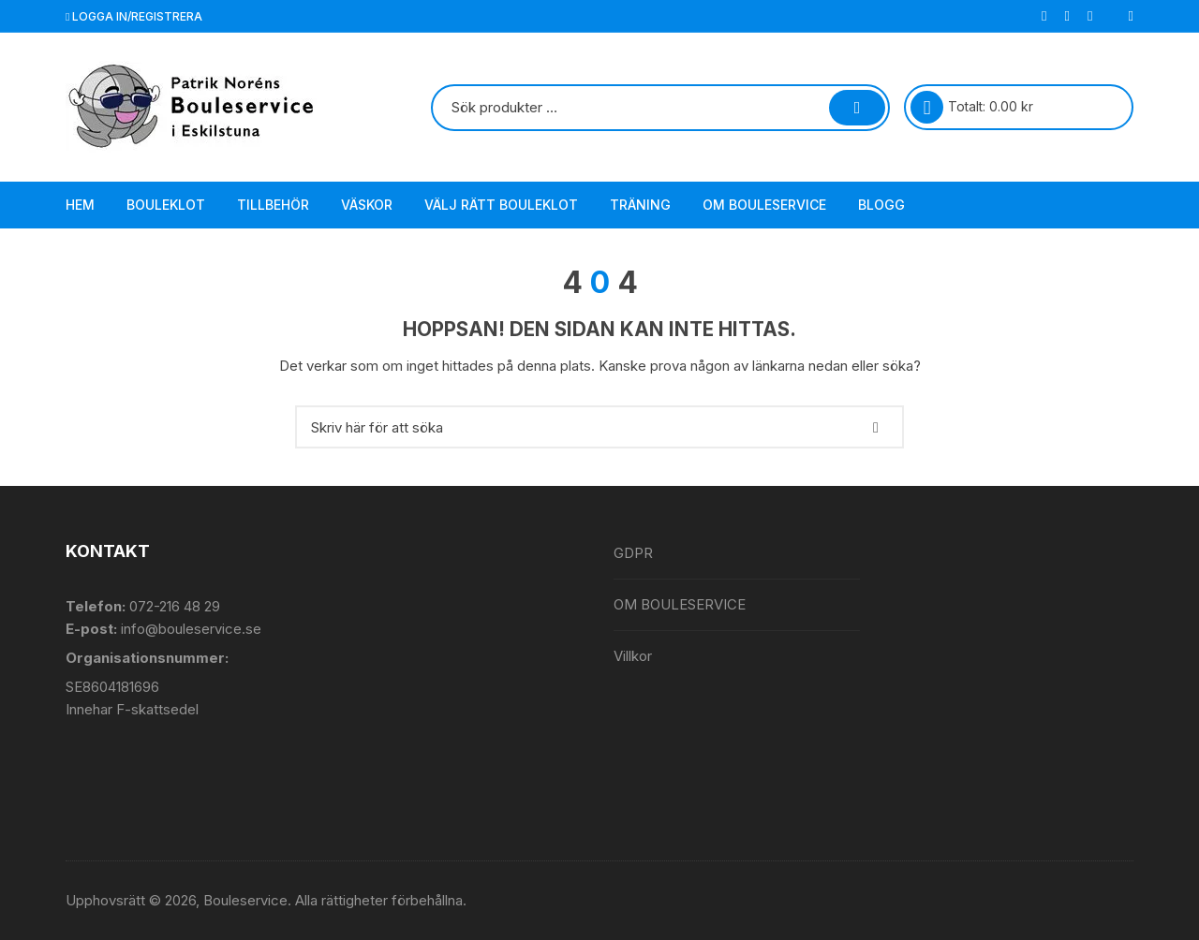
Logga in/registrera (134, 16)
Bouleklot (165, 205)
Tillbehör (273, 205)
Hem (80, 205)
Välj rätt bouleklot (501, 205)
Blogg (881, 205)
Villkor (633, 656)
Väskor (366, 205)
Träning (640, 205)
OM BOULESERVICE (764, 205)
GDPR (633, 553)
